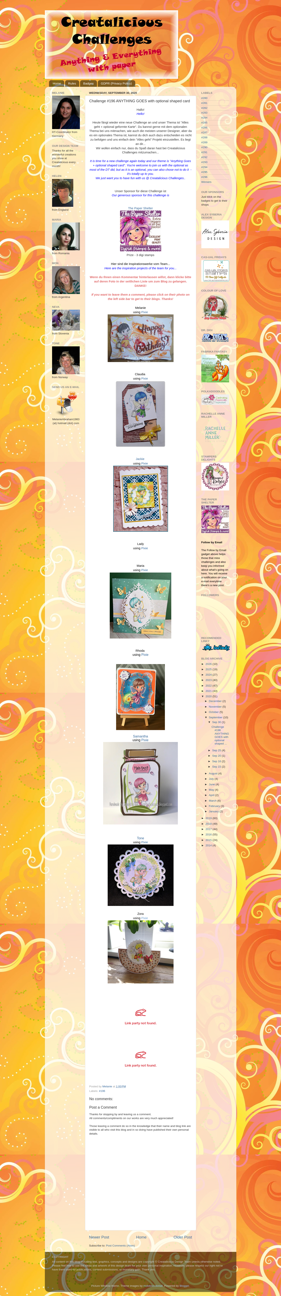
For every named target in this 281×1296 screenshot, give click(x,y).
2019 (208, 818)
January (214, 811)
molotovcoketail (153, 1285)
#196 (102, 1091)
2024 (208, 674)
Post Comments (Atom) (120, 1245)
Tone (140, 838)
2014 (208, 845)
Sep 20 (217, 755)
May (212, 789)
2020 (208, 696)
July (212, 778)
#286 (204, 127)
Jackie (140, 459)
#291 (204, 152)
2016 (208, 834)
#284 (204, 117)
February (215, 806)
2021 (208, 691)
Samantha (140, 736)
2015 (208, 840)
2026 (208, 664)
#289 (204, 142)
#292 (204, 157)
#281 (204, 103)
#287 (204, 132)
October (214, 712)
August (213, 773)
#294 (204, 167)
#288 (204, 137)
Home (57, 83)
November (216, 706)
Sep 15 (217, 766)
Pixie (144, 312)
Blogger (184, 1285)
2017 (208, 829)
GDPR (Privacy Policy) (116, 83)
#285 (204, 122)
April (212, 795)
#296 (204, 177)
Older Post (183, 1237)
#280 (204, 98)
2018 (208, 823)
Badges (88, 83)
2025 (208, 669)
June (212, 784)
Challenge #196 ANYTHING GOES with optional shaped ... (220, 735)
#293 (204, 162)
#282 (204, 107)
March (213, 800)
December (216, 701)
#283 (204, 112)
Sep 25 (217, 750)
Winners (206, 181)
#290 (204, 147)
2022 (208, 685)
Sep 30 (217, 722)
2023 (208, 680)
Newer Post (99, 1237)
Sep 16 (217, 761)
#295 (204, 172)
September (216, 717)
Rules (72, 83)
